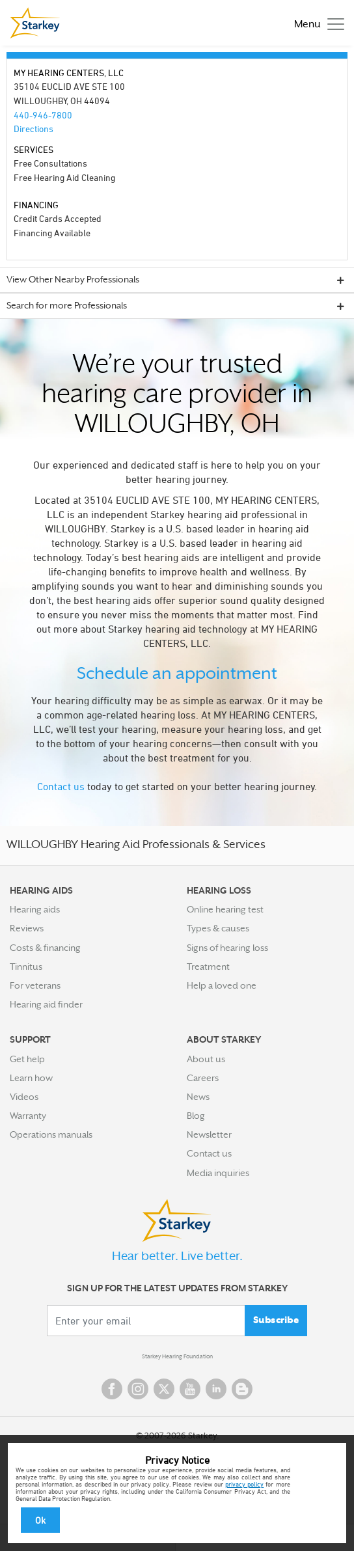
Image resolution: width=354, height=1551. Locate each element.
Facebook (112, 1389)
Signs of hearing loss (227, 947)
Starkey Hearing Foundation (177, 1356)
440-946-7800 (43, 114)
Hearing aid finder (46, 1004)
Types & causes (218, 928)
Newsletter (209, 1134)
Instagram (138, 1389)
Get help (27, 1059)
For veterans (35, 985)
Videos (24, 1096)
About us (206, 1059)
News (198, 1096)
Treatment (208, 966)
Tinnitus (26, 966)
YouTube (190, 1389)
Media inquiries (218, 1173)
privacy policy (244, 1484)
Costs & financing (45, 947)
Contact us (61, 786)
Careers (203, 1078)
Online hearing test (225, 909)
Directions (33, 128)
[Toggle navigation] (316, 23)
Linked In (216, 1389)
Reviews (27, 928)
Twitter (164, 1389)
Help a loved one (221, 985)
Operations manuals (51, 1134)
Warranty (28, 1115)
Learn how (31, 1078)
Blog (196, 1115)
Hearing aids (35, 909)
